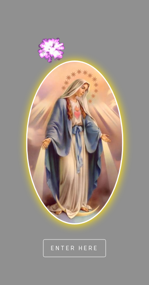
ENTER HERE (75, 248)
